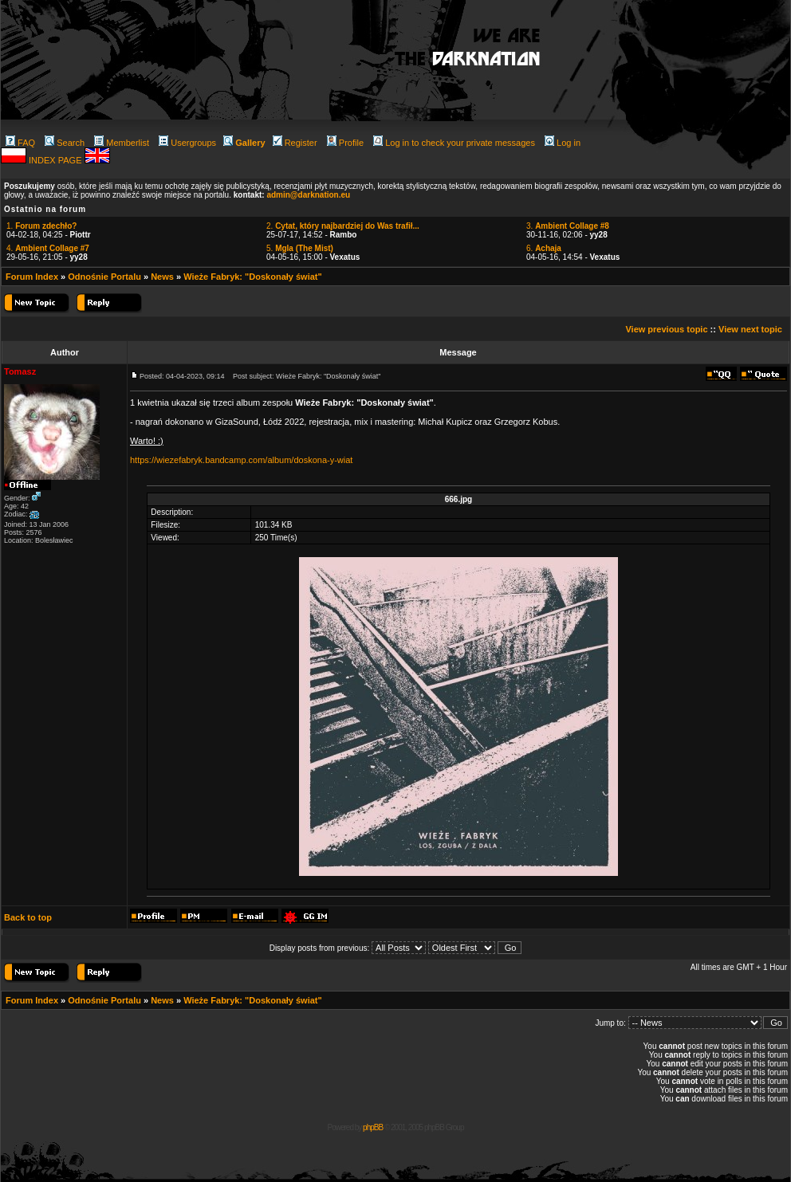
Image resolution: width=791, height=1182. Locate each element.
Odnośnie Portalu (104, 276)
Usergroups (187, 142)
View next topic (750, 329)
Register (295, 142)
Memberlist (121, 142)
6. (543, 248)
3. (567, 226)
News (162, 276)
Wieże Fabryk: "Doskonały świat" (252, 276)
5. (299, 248)
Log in (562, 142)
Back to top (28, 917)
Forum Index (32, 276)
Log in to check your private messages (454, 142)
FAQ (20, 142)
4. (47, 248)
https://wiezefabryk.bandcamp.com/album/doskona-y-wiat (241, 460)
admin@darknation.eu (308, 194)
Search (65, 142)
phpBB (373, 1127)
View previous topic (666, 329)
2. (342, 226)
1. (41, 226)
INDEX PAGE (56, 160)
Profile (345, 142)
